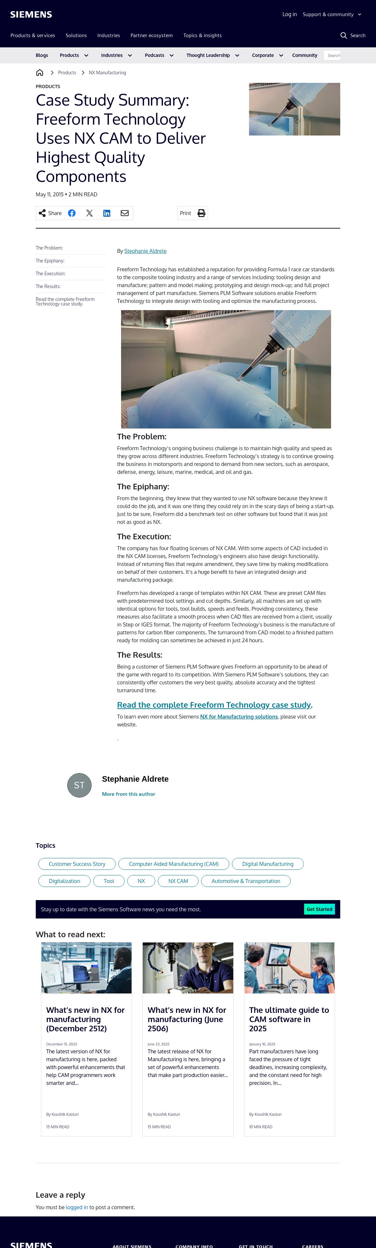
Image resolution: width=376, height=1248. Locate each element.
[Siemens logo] (31, 14)
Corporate (263, 55)
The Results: (48, 286)
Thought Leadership (208, 55)
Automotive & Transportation (246, 881)
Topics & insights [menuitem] (202, 35)
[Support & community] (333, 14)
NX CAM (178, 881)
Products (69, 55)
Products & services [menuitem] (32, 35)
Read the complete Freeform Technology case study (214, 704)
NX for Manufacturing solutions (239, 716)
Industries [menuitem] (108, 35)
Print (185, 213)
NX (141, 881)
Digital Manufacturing (268, 864)
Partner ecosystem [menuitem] (152, 35)
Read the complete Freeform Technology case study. (65, 301)
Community (305, 55)
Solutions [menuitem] (76, 35)
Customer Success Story (77, 864)
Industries (112, 55)
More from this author (128, 794)
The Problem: (49, 248)
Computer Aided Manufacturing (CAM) (174, 864)
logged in (77, 1207)
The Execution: (51, 273)
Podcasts (154, 55)
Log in (289, 14)
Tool (109, 881)
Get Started (319, 909)
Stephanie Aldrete (145, 251)
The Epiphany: (50, 260)
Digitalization (64, 881)
